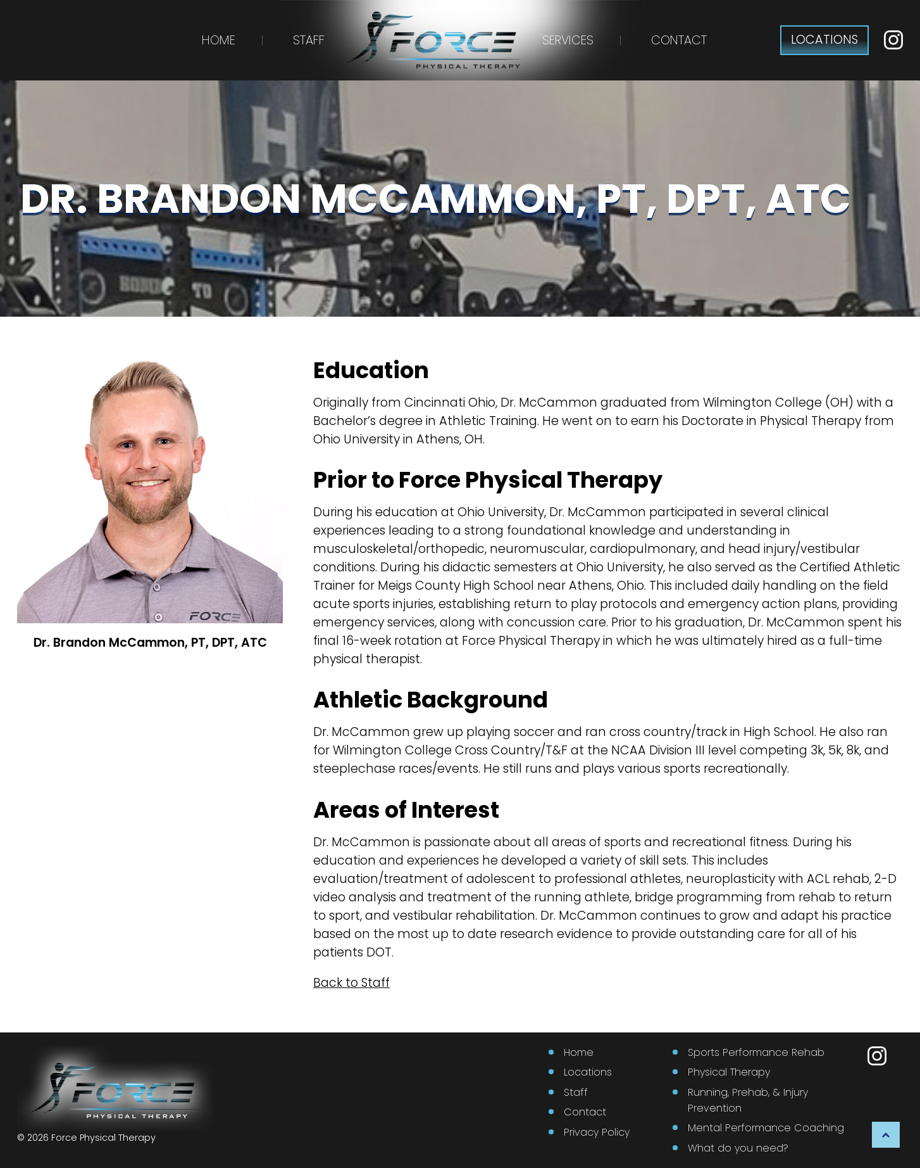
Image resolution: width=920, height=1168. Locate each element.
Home (218, 40)
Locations (588, 1072)
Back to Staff (351, 982)
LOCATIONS (824, 39)
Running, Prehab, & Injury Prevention (748, 1100)
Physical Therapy (729, 1072)
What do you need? (738, 1148)
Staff (309, 40)
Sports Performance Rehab (756, 1052)
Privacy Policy (597, 1132)
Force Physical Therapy (103, 1137)
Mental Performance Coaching (766, 1127)
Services (568, 40)
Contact (679, 40)
